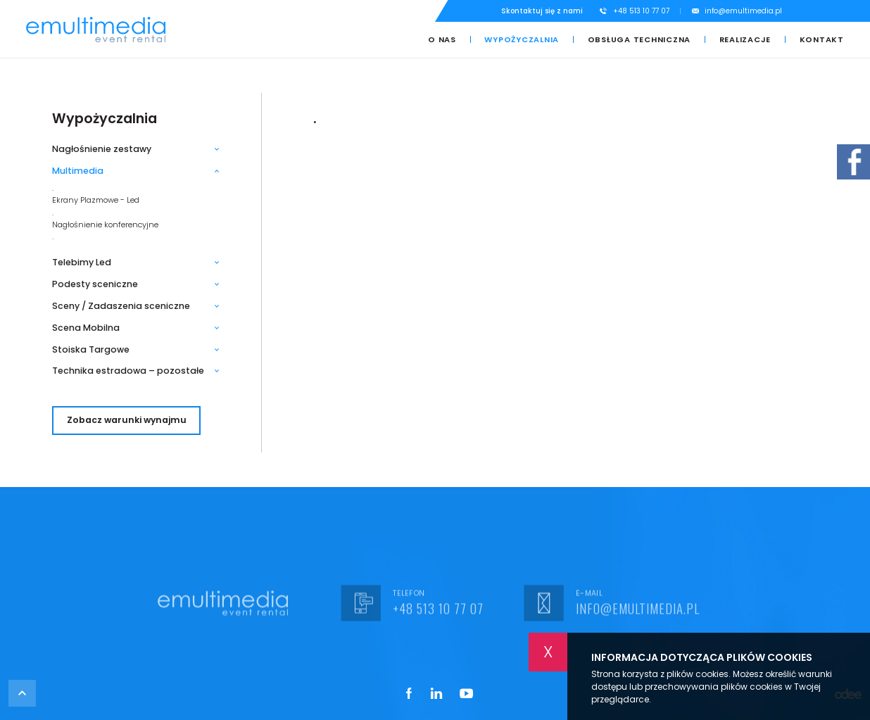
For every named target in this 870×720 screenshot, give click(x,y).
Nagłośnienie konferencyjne (105, 225)
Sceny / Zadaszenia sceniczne (121, 306)
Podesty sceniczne (95, 284)
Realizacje (745, 39)
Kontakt (822, 39)
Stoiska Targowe (91, 350)
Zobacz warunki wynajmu (127, 420)
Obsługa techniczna (639, 39)
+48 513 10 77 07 (641, 10)
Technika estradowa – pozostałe (128, 371)
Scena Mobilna (86, 328)
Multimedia (77, 171)
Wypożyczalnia (521, 39)
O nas (442, 39)
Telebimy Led (81, 262)
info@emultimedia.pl (743, 10)
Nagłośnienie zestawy (101, 149)
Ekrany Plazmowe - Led (95, 200)
